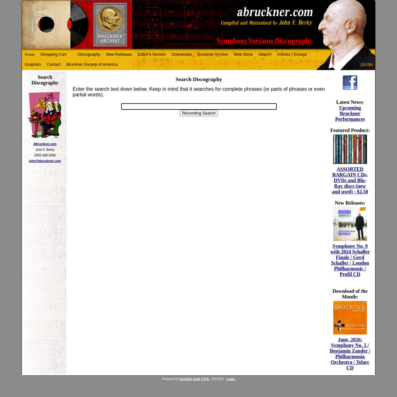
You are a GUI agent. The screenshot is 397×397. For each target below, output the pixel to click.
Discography (89, 54)
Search (265, 54)
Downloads (182, 54)
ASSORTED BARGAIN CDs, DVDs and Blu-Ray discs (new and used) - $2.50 (350, 180)
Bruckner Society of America (91, 64)
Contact (54, 64)
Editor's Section (152, 54)
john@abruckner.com (45, 161)
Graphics (33, 64)
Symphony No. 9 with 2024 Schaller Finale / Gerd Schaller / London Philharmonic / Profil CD (350, 260)
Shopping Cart (53, 54)
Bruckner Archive (212, 54)
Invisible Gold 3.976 (194, 379)
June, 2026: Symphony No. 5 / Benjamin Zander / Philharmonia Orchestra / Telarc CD (350, 353)
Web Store (243, 54)
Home (30, 54)
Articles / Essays (292, 54)
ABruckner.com (45, 144)
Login (230, 379)
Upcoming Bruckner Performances (350, 113)
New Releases (119, 54)
